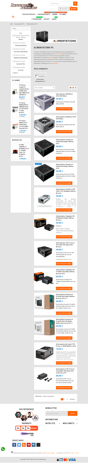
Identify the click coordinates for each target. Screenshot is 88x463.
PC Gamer (59, 53)
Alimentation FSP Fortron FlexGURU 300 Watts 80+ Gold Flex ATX (65, 371)
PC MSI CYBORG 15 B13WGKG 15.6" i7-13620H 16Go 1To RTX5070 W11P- (24, 150)
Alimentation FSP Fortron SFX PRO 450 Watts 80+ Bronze (65, 245)
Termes (77, 453)
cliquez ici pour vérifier (48, 453)
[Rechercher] (63, 4)
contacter (55, 63)
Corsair (51, 57)
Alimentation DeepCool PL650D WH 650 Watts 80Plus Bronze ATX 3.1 (64, 321)
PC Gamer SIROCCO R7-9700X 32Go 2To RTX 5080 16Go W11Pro (23, 124)
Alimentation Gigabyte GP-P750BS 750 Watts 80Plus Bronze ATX (65, 272)
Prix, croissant (39, 87)
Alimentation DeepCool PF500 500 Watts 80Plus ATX (65, 141)
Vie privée (72, 453)
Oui (16, 73)
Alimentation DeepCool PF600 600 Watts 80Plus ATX (65, 166)
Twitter (19, 445)
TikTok (38, 445)
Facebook (14, 445)
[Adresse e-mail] (56, 413)
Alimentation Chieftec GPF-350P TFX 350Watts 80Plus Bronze (66, 191)
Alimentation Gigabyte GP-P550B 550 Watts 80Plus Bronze (65, 218)
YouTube (29, 445)
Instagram (33, 445)
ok (72, 414)
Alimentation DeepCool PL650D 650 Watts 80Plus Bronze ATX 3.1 (65, 297)
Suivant (73, 399)
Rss (24, 445)
